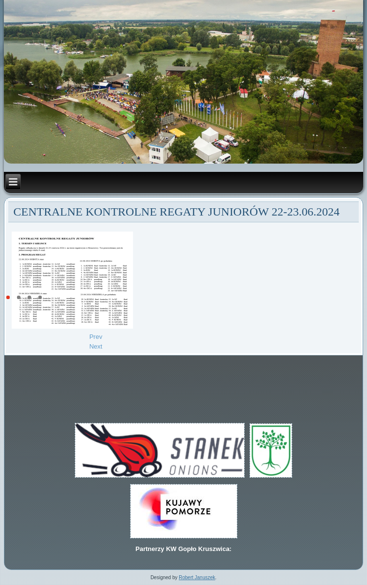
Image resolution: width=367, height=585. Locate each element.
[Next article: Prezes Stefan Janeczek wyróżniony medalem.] (95, 346)
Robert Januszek (197, 577)
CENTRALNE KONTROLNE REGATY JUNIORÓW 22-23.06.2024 (177, 211)
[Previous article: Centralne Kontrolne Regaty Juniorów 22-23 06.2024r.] (95, 336)
